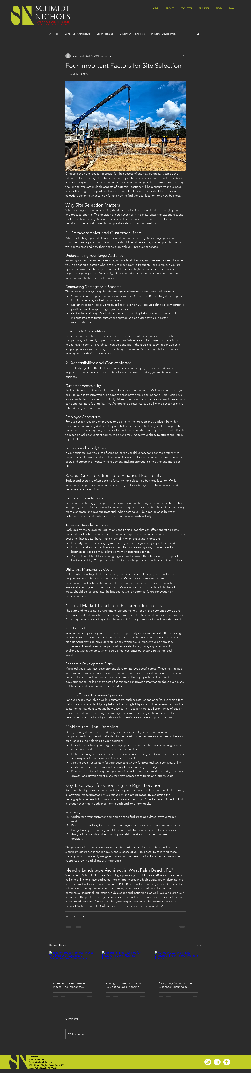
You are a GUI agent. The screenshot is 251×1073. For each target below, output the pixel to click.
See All (198, 945)
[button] (204, 8)
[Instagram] (207, 1062)
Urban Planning (105, 33)
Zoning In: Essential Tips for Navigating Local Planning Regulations (124, 985)
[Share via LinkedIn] (82, 916)
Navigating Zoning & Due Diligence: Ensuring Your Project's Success (175, 985)
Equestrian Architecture (132, 33)
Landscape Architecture (77, 33)
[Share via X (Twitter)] (75, 916)
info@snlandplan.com (42, 1062)
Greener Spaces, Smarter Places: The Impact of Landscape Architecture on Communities (70, 985)
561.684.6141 (37, 1059)
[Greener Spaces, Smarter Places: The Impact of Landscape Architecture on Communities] (72, 964)
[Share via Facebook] (67, 916)
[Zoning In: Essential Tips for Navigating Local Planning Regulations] (125, 964)
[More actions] (184, 56)
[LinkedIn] (217, 1062)
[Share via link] (90, 916)
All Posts (53, 33)
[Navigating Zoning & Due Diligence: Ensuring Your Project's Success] (178, 964)
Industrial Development (163, 33)
